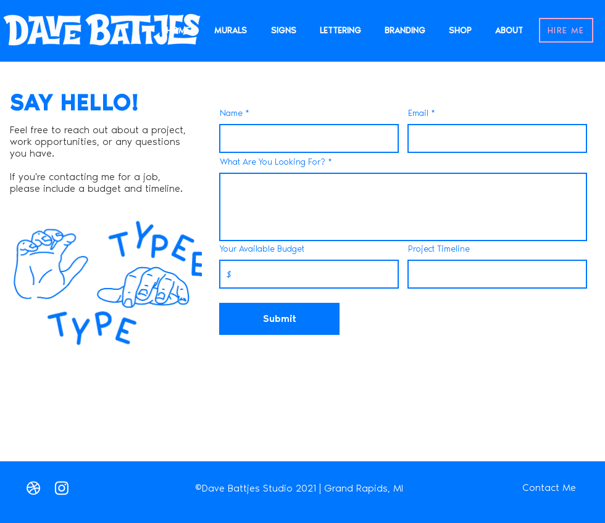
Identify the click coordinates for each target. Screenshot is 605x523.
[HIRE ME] (566, 30)
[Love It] (33, 488)
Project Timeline (439, 249)
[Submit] (279, 319)
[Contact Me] (549, 488)
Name (231, 113)
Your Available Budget (262, 249)
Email (418, 113)
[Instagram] (62, 488)
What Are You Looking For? (272, 162)
